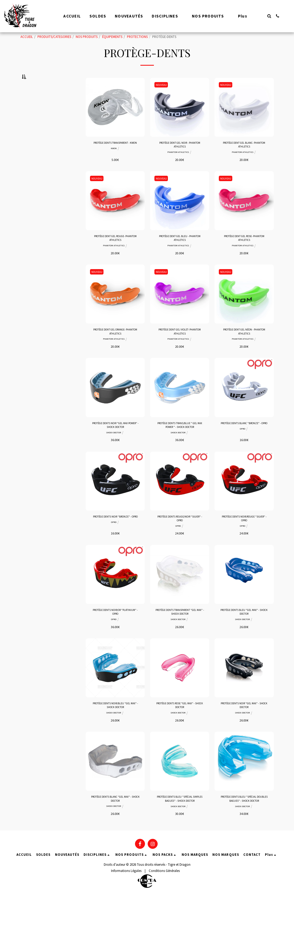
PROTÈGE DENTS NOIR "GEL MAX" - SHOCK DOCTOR (244, 735)
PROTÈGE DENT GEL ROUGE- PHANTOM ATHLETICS (115, 255)
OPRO (242, 455)
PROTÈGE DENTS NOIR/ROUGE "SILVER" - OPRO (244, 542)
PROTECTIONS (137, 36)
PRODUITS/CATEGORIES (54, 36)
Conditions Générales (164, 904)
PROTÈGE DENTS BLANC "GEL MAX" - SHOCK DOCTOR (115, 830)
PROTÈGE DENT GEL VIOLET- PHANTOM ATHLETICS (180, 351)
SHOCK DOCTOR (114, 455)
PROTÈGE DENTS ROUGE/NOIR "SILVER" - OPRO (179, 542)
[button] (269, 16)
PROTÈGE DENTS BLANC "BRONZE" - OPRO (244, 447)
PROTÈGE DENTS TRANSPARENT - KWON (115, 159)
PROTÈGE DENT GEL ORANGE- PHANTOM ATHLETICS (115, 351)
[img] (115, 120)
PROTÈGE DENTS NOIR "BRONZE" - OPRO (115, 542)
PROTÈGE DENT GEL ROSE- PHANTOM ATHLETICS (244, 255)
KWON (113, 167)
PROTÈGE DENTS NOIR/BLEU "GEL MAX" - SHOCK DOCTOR (115, 735)
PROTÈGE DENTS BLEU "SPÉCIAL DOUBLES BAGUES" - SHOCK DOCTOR (244, 831)
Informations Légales (126, 904)
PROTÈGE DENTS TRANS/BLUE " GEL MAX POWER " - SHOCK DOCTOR (179, 447)
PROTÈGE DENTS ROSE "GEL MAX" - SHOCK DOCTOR (180, 735)
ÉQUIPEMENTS (112, 36)
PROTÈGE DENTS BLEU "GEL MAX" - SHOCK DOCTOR (244, 638)
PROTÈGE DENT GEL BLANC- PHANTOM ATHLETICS (244, 159)
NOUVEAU (162, 98)
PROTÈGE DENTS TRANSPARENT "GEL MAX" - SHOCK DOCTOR (179, 638)
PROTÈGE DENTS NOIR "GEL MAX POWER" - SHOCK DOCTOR (115, 447)
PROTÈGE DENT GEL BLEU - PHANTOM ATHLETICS (180, 255)
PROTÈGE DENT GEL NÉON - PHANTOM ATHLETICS (244, 351)
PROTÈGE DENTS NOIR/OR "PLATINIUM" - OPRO (115, 638)
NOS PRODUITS (87, 36)
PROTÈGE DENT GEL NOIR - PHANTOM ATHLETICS (180, 159)
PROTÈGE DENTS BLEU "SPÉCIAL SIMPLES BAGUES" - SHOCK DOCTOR (179, 831)
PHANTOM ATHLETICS (178, 167)
